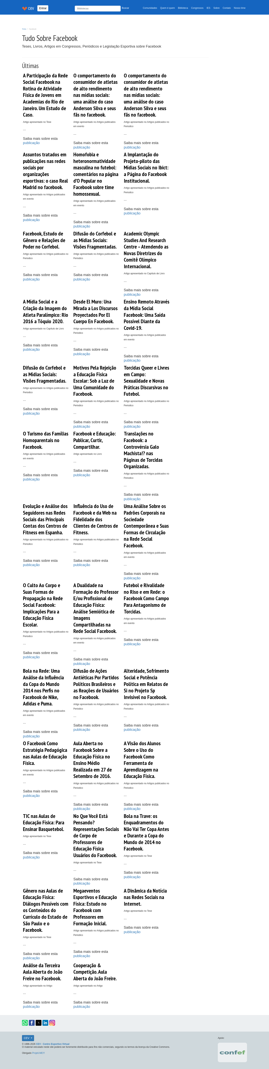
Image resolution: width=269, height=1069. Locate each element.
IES (208, 8)
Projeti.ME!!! (38, 1053)
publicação (31, 143)
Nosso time (239, 8)
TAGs (24, 29)
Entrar (43, 8)
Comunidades (150, 8)
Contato (227, 8)
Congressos (197, 8)
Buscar (125, 8)
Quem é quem (167, 8)
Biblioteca (183, 8)
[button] (25, 1023)
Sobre (216, 8)
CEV (27, 1038)
